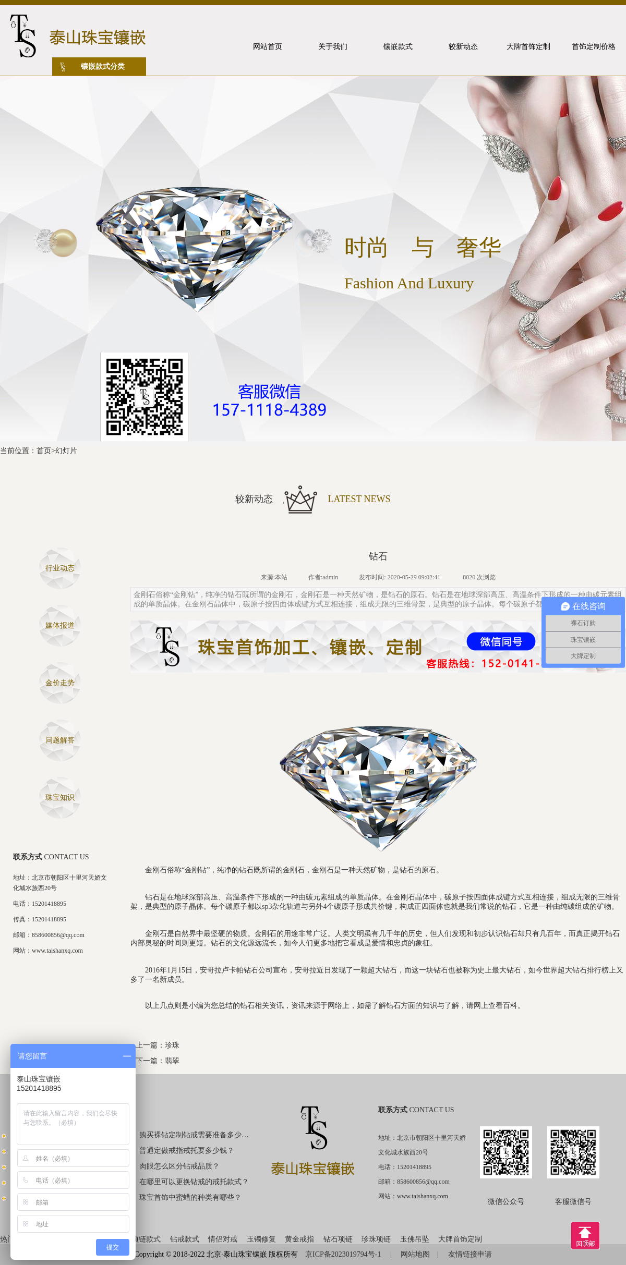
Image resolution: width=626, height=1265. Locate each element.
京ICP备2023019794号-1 (344, 1254)
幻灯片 (66, 451)
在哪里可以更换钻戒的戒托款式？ (194, 1182)
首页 (44, 451)
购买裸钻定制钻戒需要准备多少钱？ (194, 1135)
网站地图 (415, 1254)
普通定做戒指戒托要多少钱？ (186, 1150)
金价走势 (60, 683)
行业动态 (60, 568)
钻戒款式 (184, 1239)
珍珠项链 (376, 1239)
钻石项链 (338, 1239)
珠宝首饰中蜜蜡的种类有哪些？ (190, 1197)
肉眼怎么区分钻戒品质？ (179, 1166)
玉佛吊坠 (414, 1239)
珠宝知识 (60, 797)
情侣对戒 (222, 1239)
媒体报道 (60, 625)
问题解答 (60, 740)
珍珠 (172, 1045)
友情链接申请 (470, 1254)
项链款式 (146, 1239)
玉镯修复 (261, 1239)
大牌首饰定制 (460, 1239)
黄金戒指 (299, 1239)
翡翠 (172, 1061)
